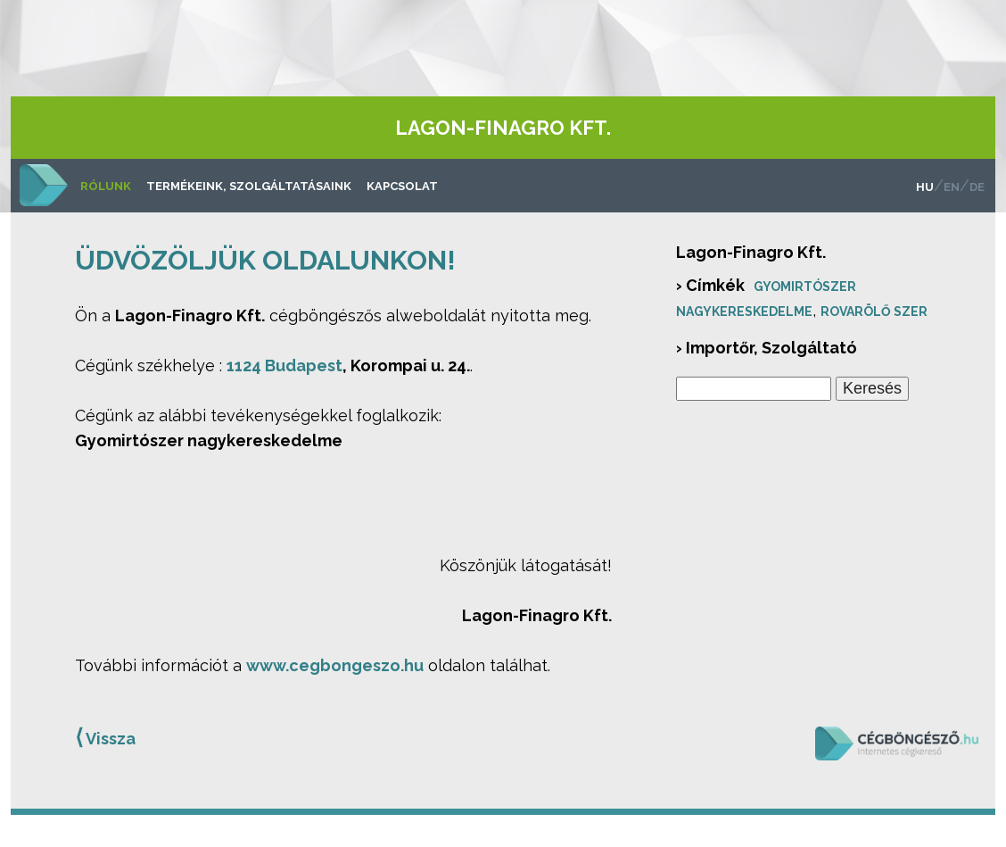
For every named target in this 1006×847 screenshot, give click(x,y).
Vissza (105, 737)
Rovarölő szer (874, 311)
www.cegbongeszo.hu (335, 665)
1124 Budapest (284, 365)
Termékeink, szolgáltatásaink (248, 186)
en (952, 187)
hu (925, 187)
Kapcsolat (402, 186)
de (977, 187)
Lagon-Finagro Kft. (503, 127)
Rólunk (105, 186)
